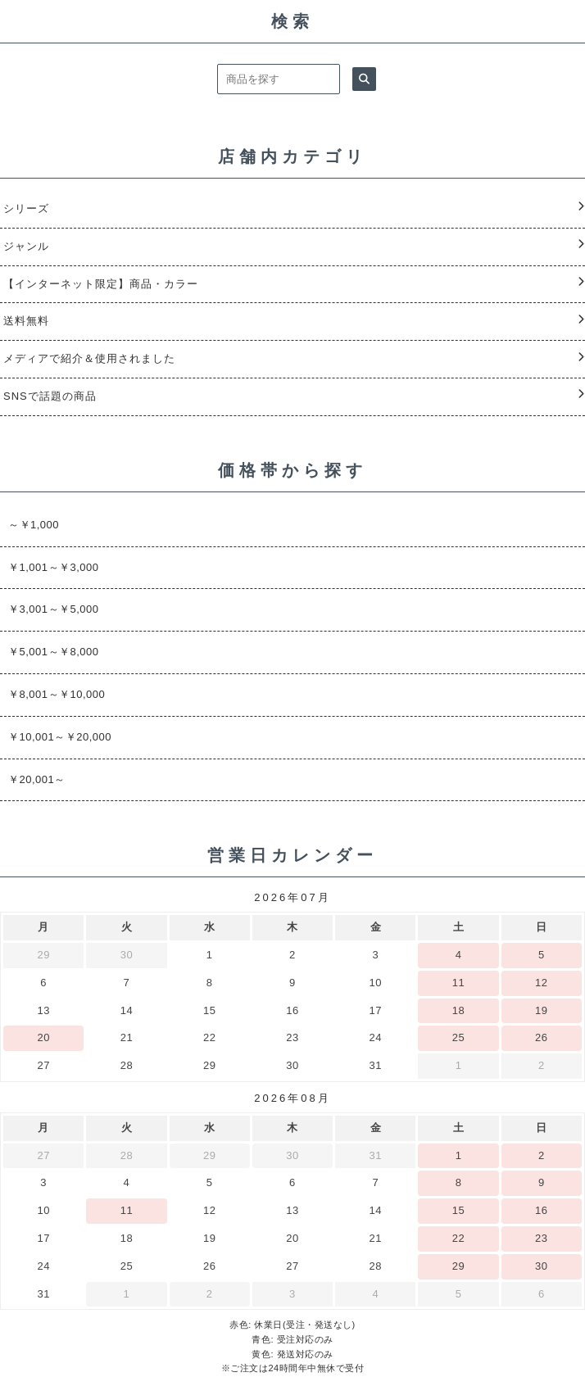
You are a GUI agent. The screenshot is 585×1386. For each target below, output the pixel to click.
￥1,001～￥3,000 (53, 567)
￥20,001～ (37, 779)
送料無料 (26, 321)
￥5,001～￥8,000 (53, 651)
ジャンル (26, 246)
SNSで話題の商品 (50, 396)
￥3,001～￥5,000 (53, 609)
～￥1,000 (33, 525)
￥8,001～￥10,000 (56, 694)
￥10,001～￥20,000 (59, 737)
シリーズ (26, 208)
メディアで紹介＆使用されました (89, 358)
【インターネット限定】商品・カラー (100, 284)
